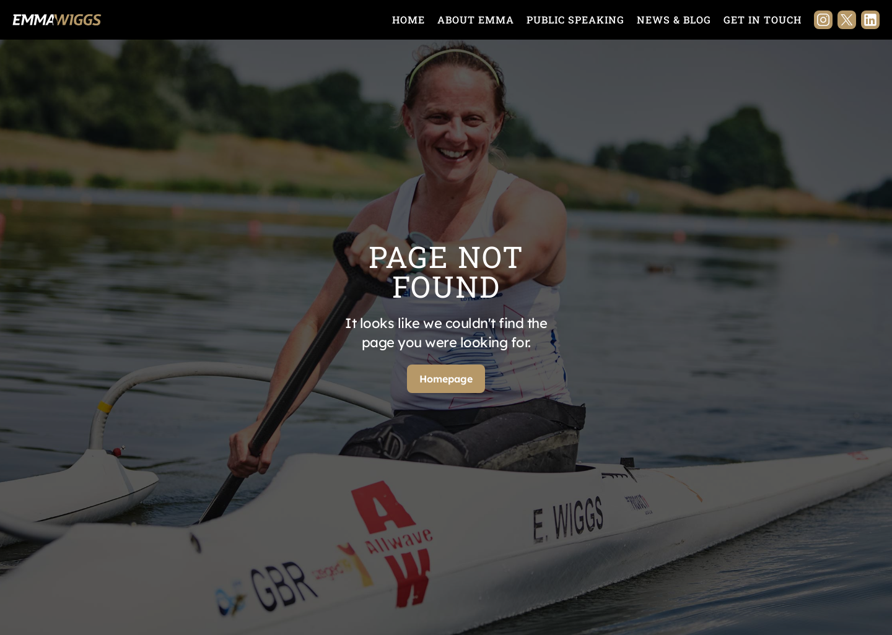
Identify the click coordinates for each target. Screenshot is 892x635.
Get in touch (763, 19)
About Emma (475, 19)
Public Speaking (575, 19)
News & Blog (674, 19)
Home (408, 19)
